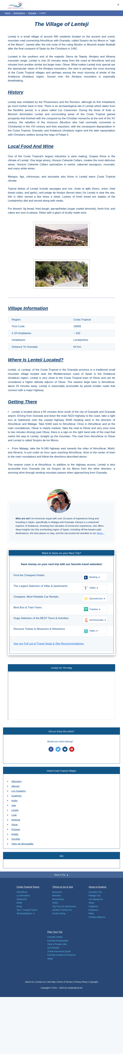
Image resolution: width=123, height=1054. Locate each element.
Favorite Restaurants (57, 940)
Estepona (93, 910)
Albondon (16, 781)
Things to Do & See (62, 886)
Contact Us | (41, 982)
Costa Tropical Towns (28, 886)
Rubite (14, 834)
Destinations (19, 13)
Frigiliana (93, 906)
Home (7, 13)
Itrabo (14, 800)
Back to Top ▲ (61, 875)
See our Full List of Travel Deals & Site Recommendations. (48, 643)
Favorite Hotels (54, 937)
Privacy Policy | (81, 982)
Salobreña (22, 899)
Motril (19, 902)
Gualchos (16, 795)
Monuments (58, 899)
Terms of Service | (65, 982)
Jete (13, 805)
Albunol (15, 786)
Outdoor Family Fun (62, 910)
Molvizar (15, 819)
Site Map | (52, 982)
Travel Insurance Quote (59, 951)
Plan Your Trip (54, 931)
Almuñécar (22, 892)
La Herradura (23, 895)
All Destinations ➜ (26, 913)
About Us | (30, 982)
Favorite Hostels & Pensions (61, 955)
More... (101, 533)
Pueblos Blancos (97, 917)
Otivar (14, 824)
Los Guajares (18, 791)
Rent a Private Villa (56, 944)
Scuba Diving (59, 913)
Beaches (56, 895)
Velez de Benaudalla (22, 843)
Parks (55, 902)
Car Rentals (53, 947)
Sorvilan (15, 839)
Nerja (19, 906)
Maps (50, 958)
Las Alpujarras (96, 899)
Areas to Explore (98, 886)
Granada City (95, 892)
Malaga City (95, 895)
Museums (57, 892)
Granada (32, 13)
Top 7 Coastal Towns (27, 910)
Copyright (93, 982)
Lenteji (14, 810)
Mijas (91, 913)
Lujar (14, 815)
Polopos (15, 829)
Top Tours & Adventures (64, 906)
